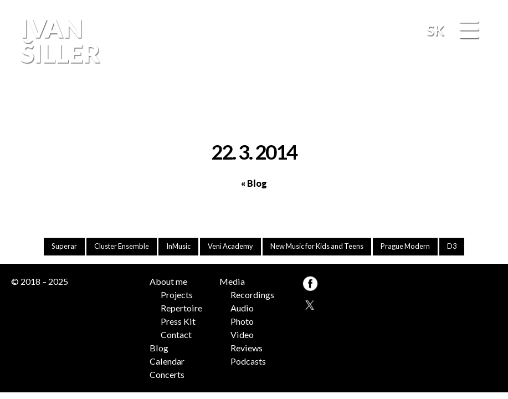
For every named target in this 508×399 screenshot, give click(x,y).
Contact (176, 334)
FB (484, 104)
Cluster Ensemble (121, 246)
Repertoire (181, 308)
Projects (177, 294)
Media (232, 281)
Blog (159, 347)
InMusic (178, 246)
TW (309, 303)
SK (435, 30)
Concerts (167, 374)
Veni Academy (230, 246)
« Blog (254, 183)
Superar (64, 246)
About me (168, 281)
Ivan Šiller (58, 41)
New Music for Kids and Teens (316, 246)
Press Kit (178, 321)
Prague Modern (405, 246)
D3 (451, 246)
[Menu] (468, 30)
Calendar (167, 361)
